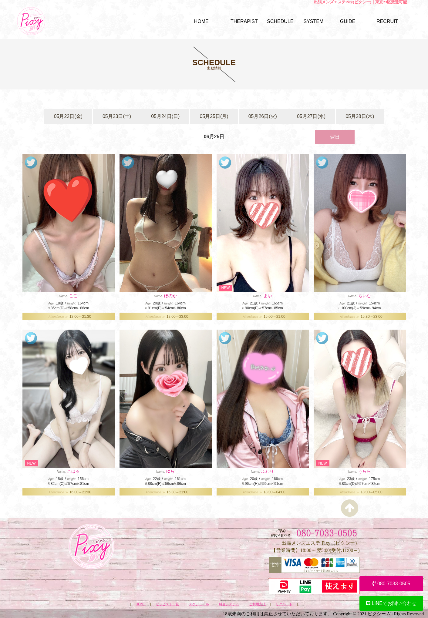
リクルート (284, 604)
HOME (141, 604)
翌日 (335, 136)
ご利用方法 (257, 604)
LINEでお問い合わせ (391, 603)
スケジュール (199, 604)
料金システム (229, 604)
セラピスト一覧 (167, 604)
